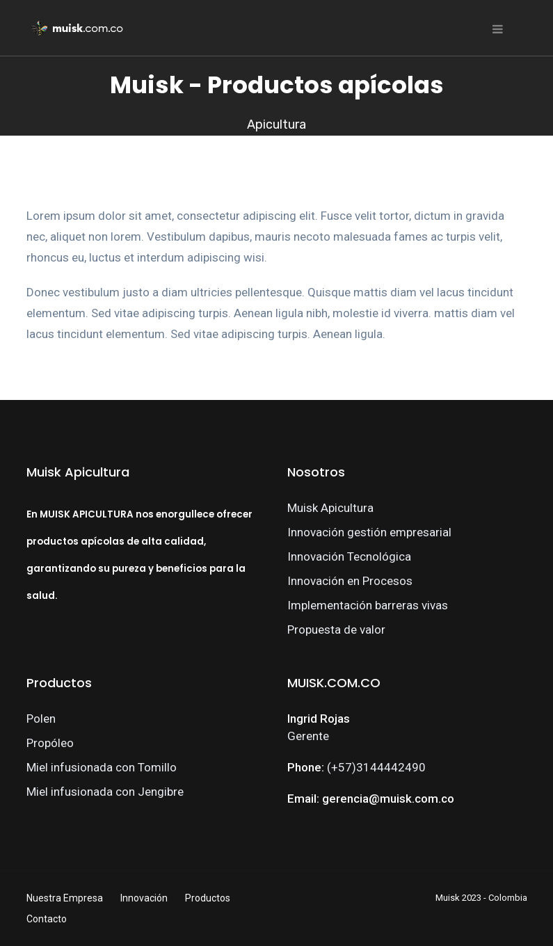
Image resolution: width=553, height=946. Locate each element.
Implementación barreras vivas (367, 605)
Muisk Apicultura (330, 508)
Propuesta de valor (336, 629)
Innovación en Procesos (349, 581)
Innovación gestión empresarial (369, 532)
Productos (207, 898)
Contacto (46, 918)
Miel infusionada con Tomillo (101, 767)
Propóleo (50, 743)
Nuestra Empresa (64, 898)
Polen (41, 718)
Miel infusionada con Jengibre (105, 792)
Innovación (144, 898)
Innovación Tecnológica (349, 556)
